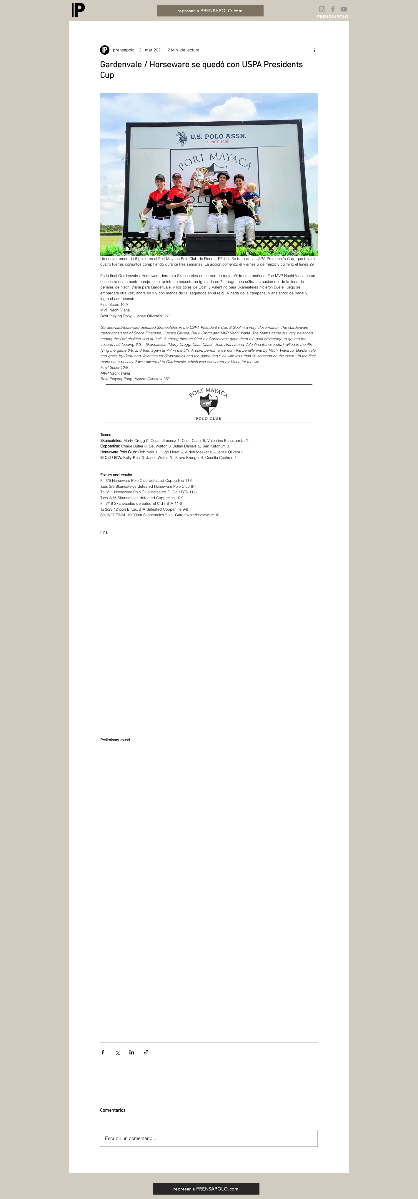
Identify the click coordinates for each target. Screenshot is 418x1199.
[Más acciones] (314, 49)
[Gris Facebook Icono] (333, 9)
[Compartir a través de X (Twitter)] (117, 1052)
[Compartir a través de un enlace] (146, 1052)
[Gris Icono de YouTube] (344, 9)
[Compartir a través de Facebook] (103, 1052)
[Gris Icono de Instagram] (322, 9)
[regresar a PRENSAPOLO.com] (210, 10)
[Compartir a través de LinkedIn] (131, 1052)
